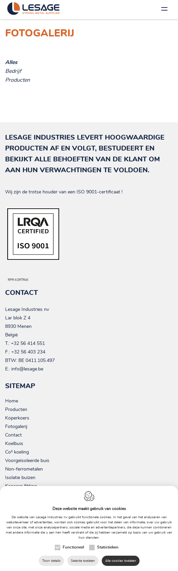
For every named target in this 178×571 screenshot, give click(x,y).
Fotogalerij (16, 426)
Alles (11, 62)
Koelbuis (14, 443)
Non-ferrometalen (24, 469)
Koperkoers (17, 418)
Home (11, 401)
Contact (13, 435)
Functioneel (73, 547)
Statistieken (107, 547)
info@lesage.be (27, 369)
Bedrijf (13, 71)
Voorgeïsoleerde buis (27, 460)
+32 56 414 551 (28, 343)
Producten (17, 80)
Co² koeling (17, 452)
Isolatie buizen (20, 477)
